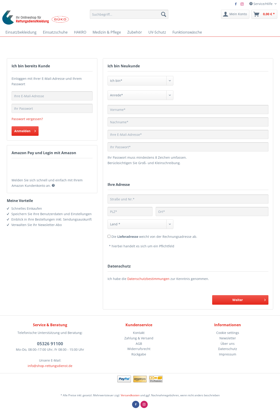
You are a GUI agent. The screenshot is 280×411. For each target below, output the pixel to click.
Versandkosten (130, 395)
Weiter (249, 299)
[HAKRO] (80, 32)
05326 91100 (50, 344)
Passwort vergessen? (27, 119)
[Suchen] (163, 14)
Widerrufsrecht (138, 349)
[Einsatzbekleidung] (21, 32)
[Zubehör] (134, 32)
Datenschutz (227, 349)
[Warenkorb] (264, 14)
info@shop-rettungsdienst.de (50, 366)
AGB (139, 343)
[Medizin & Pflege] (106, 32)
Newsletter (227, 338)
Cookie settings (227, 333)
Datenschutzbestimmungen (148, 279)
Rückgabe (138, 354)
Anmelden (25, 130)
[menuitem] (129, 14)
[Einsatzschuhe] (55, 32)
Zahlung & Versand (138, 338)
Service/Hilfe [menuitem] (261, 4)
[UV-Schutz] (157, 32)
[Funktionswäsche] (187, 32)
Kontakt (139, 333)
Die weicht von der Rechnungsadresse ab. (154, 236)
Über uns (228, 343)
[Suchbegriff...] (129, 14)
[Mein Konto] (235, 14)
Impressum (227, 354)
